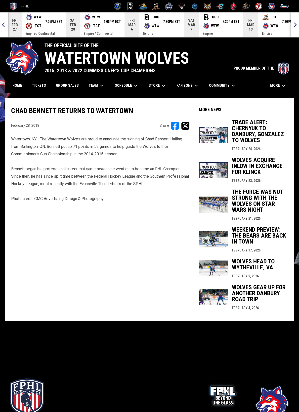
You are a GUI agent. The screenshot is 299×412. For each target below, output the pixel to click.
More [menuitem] (278, 86)
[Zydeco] (284, 6)
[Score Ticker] (149, 24)
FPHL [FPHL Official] (19, 6)
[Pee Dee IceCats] (194, 6)
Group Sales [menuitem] (67, 85)
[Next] (295, 24)
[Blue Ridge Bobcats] (143, 6)
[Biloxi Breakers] (117, 6)
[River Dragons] (220, 6)
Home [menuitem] (17, 85)
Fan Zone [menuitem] (187, 86)
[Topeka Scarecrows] (246, 6)
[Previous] (4, 24)
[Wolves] (271, 6)
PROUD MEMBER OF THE (261, 68)
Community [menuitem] (222, 86)
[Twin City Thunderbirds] (258, 6)
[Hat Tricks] (156, 6)
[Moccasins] (181, 6)
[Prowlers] (207, 6)
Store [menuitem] (158, 86)
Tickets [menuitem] (41, 85)
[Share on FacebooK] (175, 126)
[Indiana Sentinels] (168, 6)
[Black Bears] (130, 6)
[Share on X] (185, 126)
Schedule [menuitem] (127, 86)
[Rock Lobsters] (233, 6)
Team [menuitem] (97, 86)
